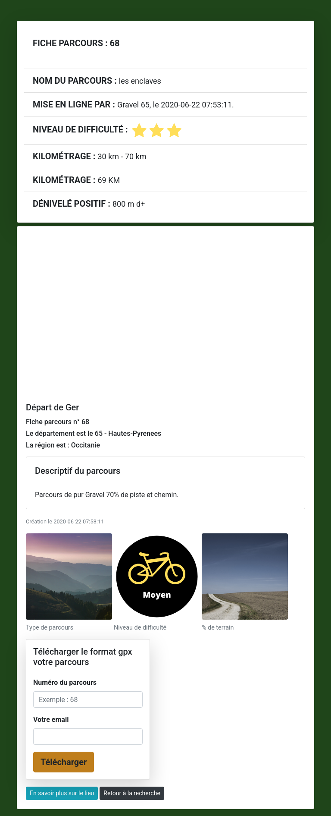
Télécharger (64, 762)
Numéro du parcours (65, 682)
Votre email (51, 719)
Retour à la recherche (131, 793)
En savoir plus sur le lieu (62, 793)
